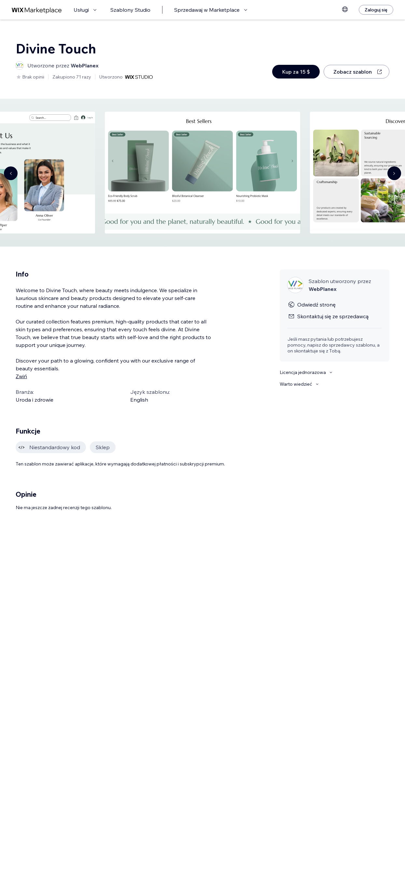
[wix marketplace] (37, 10)
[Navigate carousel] (11, 173)
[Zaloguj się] (376, 10)
